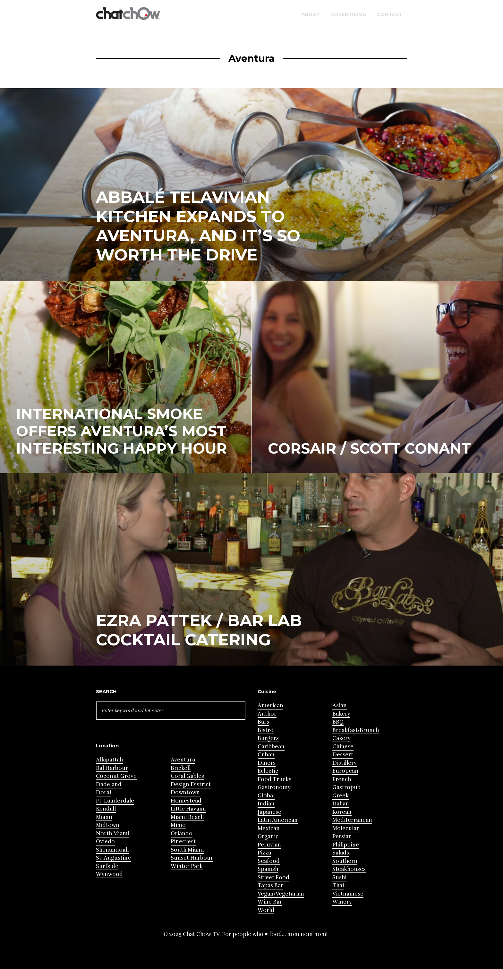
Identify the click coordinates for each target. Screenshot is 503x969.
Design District (191, 784)
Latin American (278, 820)
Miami (104, 817)
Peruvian (269, 844)
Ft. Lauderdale (115, 800)
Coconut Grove (116, 776)
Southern (344, 861)
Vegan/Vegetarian (281, 893)
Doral (103, 792)
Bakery (341, 713)
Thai (338, 885)
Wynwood (109, 874)
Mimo (178, 825)
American (270, 705)
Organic (268, 836)
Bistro (266, 730)
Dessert (342, 754)
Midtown (107, 825)
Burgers (268, 738)
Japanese (269, 812)
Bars (263, 721)
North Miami (112, 833)
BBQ (338, 721)
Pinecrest (183, 841)
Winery (342, 901)
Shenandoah (112, 849)
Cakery (341, 738)
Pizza (264, 852)
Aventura (183, 759)
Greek (340, 795)
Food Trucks (274, 779)
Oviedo (105, 841)
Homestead (186, 800)
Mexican (269, 828)
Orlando (181, 833)
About (310, 14)
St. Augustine (113, 857)
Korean (342, 812)
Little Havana (188, 808)
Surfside (107, 866)
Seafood (269, 861)
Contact (389, 14)
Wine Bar (270, 901)
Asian (339, 705)
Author (267, 713)
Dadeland (109, 784)
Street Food (273, 877)
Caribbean (271, 746)
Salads (340, 852)
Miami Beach (187, 817)
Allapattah (109, 759)
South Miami (187, 849)
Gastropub (346, 787)
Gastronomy (274, 787)
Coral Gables (187, 776)
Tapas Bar (270, 885)
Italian (340, 803)
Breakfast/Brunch (355, 730)
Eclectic (268, 771)
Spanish (268, 869)
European (345, 771)
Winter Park (187, 866)
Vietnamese (347, 893)
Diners (267, 763)
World (266, 910)
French (341, 779)
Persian (342, 836)
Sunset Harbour (192, 857)
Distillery (344, 763)
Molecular (345, 828)
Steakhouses (349, 869)
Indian (266, 803)
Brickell (181, 768)
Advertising (348, 14)
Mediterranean (352, 820)
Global (266, 795)
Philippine (345, 844)
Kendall (106, 808)
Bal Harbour (112, 768)
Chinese (343, 746)
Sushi (339, 877)
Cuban (266, 754)
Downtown (185, 792)
